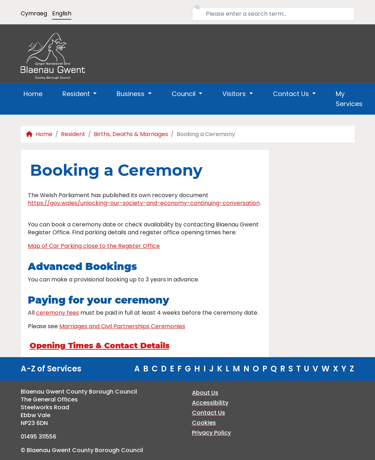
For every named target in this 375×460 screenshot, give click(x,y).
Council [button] (184, 93)
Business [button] (131, 93)
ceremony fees (57, 313)
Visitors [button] (235, 93)
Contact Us (208, 413)
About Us (205, 393)
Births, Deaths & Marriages (131, 134)
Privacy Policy (211, 433)
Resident (73, 134)
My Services (349, 98)
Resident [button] (77, 93)
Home (33, 93)
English (61, 13)
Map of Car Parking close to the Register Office (94, 246)
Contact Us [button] (292, 93)
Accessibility (210, 403)
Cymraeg (34, 13)
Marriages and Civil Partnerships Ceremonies (122, 326)
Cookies (204, 423)
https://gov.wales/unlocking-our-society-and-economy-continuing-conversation (144, 203)
